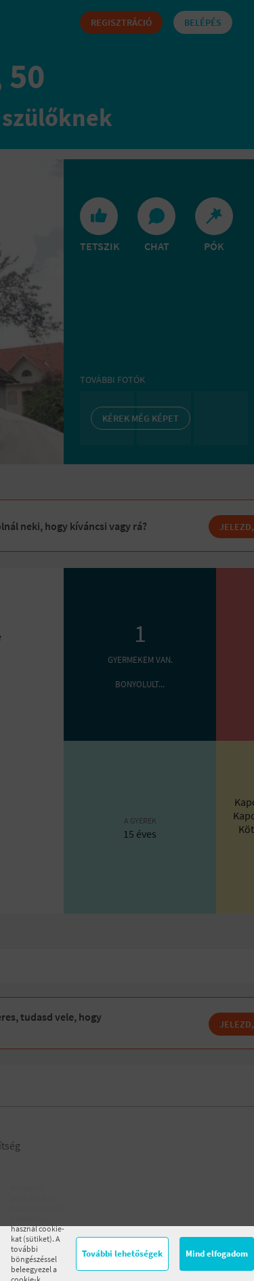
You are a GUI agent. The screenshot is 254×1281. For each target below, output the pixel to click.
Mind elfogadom (217, 1253)
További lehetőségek (122, 1253)
